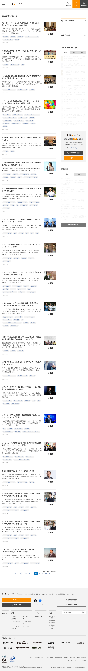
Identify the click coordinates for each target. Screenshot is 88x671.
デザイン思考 (6, 174)
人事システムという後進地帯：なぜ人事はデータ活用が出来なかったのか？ (21, 363)
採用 (27, 233)
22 (52, 573)
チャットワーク (7, 459)
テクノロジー (26, 626)
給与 (32, 233)
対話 (29, 289)
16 (32, 573)
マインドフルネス (34, 202)
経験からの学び (16, 123)
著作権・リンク (39, 656)
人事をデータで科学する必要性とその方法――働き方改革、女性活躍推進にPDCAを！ (21, 388)
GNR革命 (17, 431)
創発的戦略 (26, 123)
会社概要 (72, 656)
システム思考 (18, 317)
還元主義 (33, 323)
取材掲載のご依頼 (71, 604)
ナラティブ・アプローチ (9, 292)
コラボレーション (18, 120)
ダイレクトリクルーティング (10, 510)
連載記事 (13, 628)
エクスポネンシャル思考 (30, 177)
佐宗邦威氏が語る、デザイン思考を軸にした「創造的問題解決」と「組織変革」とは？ (21, 164)
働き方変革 (6, 403)
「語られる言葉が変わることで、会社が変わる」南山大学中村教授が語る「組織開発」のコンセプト (21, 338)
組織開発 (20, 36)
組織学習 (15, 174)
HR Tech (32, 482)
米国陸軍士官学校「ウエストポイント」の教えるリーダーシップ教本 (21, 52)
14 (26, 573)
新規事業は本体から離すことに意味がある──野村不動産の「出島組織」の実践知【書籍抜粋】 (75, 80)
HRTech (21, 233)
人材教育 (5, 64)
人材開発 (31, 258)
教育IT (17, 563)
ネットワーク (33, 205)
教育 (23, 64)
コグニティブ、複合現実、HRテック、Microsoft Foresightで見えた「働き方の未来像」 (19, 551)
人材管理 (32, 89)
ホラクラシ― (6, 261)
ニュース (80, 174)
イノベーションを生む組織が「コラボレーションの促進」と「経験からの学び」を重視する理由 (20, 102)
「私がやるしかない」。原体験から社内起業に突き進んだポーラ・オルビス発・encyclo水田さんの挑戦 (74, 123)
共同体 (33, 123)
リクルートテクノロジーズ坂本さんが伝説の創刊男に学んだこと (21, 139)
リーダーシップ (15, 64)
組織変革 (13, 177)
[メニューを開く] (4, 4)
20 (46, 573)
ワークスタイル (23, 117)
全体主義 (5, 325)
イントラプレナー (8, 39)
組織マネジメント (17, 114)
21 (49, 573)
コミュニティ (6, 114)
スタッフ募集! (49, 656)
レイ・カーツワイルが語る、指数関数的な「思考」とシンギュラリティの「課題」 (21, 416)
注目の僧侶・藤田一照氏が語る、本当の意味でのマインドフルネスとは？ (21, 190)
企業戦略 (5, 177)
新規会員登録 (73, 153)
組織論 (5, 126)
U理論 (12, 205)
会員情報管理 (58, 656)
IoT (4, 428)
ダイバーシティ (7, 401)
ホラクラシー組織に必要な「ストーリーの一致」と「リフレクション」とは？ (21, 246)
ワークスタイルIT (22, 89)
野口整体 (25, 323)
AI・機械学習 (18, 428)
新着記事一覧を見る (74, 224)
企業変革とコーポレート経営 (52, 626)
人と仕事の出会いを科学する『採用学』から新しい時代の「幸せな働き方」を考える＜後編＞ (21, 495)
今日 (65, 52)
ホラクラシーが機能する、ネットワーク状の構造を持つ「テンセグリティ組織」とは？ (21, 274)
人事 (15, 233)
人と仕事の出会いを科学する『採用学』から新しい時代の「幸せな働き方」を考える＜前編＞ (21, 523)
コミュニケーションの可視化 (21, 459)
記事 (67, 174)
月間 (82, 52)
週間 (73, 52)
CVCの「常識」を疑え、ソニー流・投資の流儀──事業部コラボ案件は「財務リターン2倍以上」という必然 (75, 101)
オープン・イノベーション (32, 114)
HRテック (20, 350)
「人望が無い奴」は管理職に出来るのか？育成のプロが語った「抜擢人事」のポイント (21, 77)
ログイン (73, 158)
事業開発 (13, 36)
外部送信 (83, 659)
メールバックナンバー (74, 148)
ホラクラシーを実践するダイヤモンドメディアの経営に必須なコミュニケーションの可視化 (21, 444)
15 (29, 573)
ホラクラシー (29, 120)
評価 (37, 233)
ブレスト (13, 289)
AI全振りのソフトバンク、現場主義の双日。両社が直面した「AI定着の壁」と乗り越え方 (74, 94)
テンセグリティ (31, 292)
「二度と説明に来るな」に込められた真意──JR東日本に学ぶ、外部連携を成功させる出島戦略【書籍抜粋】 (73, 182)
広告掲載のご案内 (71, 600)
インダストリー (15, 621)
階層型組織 (6, 123)
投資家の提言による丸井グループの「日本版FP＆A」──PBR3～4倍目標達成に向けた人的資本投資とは (75, 115)
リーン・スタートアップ (9, 117)
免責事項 (66, 656)
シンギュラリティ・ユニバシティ (12, 323)
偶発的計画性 (24, 510)
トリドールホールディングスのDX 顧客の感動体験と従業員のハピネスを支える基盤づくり (75, 108)
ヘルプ (31, 656)
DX (24, 619)
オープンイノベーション (31, 36)
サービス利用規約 (81, 656)
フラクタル (6, 208)
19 (42, 573)
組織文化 (5, 36)
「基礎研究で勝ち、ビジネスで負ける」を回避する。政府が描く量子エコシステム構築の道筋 (74, 72)
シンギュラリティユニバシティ (31, 431)
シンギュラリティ (8, 431)
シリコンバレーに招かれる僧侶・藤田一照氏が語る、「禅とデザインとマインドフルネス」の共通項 (20, 304)
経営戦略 (25, 616)
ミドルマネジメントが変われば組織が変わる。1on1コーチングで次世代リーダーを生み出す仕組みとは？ (75, 87)
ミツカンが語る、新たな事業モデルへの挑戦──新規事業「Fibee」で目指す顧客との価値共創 (74, 65)
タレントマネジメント (9, 89)
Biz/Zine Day (38, 616)
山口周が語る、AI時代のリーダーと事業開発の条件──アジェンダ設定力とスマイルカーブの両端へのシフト (75, 58)
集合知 (20, 177)
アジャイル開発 (7, 120)
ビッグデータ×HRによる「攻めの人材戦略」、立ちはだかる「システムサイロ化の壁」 (21, 221)
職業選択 (33, 507)
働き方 (12, 151)
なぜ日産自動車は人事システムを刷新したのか (18, 471)
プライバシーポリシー (73, 659)
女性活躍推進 (15, 403)
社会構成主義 (23, 205)
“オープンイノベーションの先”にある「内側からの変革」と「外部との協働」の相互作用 (20, 24)
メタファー (22, 292)
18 (39, 573)
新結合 (17, 39)
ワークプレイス (19, 456)
